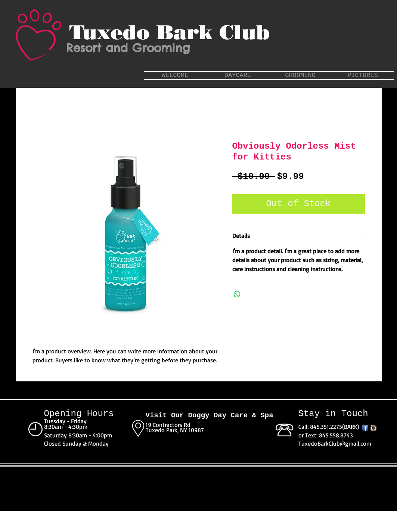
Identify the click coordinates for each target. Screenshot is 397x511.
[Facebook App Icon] (365, 428)
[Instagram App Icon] (373, 428)
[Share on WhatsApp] (237, 294)
